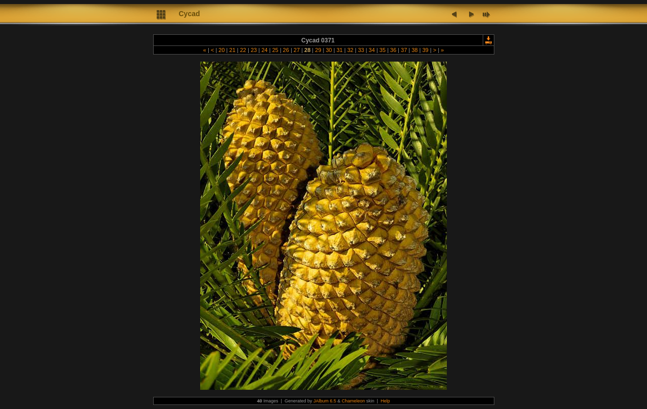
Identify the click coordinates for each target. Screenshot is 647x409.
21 (232, 50)
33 (360, 50)
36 (393, 50)
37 (403, 50)
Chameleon (353, 400)
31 (339, 50)
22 (243, 50)
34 (371, 50)
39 (425, 50)
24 (264, 50)
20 (221, 50)
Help (385, 400)
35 (382, 50)
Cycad (189, 14)
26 (286, 50)
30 (328, 50)
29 (317, 50)
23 (253, 50)
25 (275, 50)
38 (414, 50)
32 (350, 50)
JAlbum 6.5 (324, 400)
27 (296, 50)
